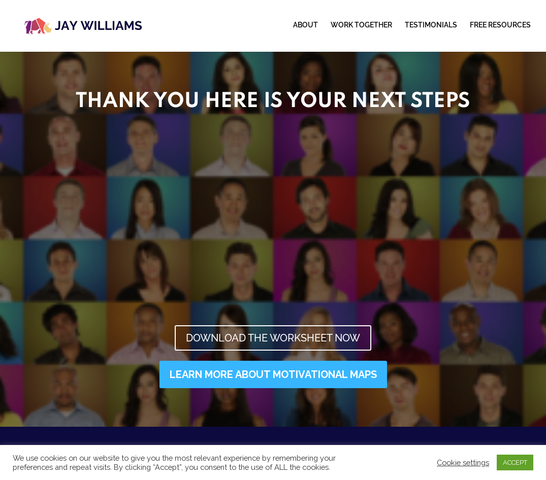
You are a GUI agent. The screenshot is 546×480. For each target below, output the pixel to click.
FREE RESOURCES (500, 25)
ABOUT (305, 25)
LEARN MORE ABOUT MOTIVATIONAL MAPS (273, 374)
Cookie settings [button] (463, 462)
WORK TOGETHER (361, 25)
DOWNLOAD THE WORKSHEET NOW (273, 338)
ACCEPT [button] (515, 462)
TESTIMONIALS (431, 25)
